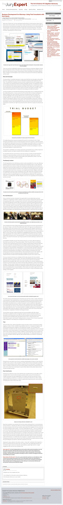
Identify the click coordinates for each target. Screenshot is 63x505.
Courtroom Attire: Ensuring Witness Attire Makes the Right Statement (53, 30)
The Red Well (5, 501)
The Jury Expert (31, 3)
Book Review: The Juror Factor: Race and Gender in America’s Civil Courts (53, 55)
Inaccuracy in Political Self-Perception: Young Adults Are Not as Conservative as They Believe (53, 44)
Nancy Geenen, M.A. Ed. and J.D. (10, 18)
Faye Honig (44, 497)
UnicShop (8, 469)
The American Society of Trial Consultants (27, 492)
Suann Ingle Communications (18, 17)
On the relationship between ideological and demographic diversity (52, 42)
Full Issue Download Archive (11, 9)
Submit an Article (32, 9)
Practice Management (8, 20)
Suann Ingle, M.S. (6, 17)
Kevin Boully (44, 498)
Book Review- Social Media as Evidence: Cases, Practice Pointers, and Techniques (53, 51)
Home (3, 9)
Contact (25, 9)
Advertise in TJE (40, 9)
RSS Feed (60, 9)
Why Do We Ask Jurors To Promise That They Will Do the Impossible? (53, 36)
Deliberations (5, 500)
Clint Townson (44, 496)
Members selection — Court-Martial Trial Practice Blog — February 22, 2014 (53, 33)
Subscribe (21, 9)
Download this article (18, 20)
